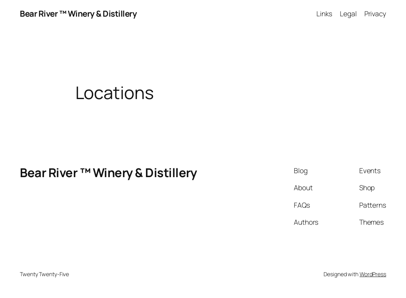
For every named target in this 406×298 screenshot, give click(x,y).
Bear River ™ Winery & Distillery (78, 13)
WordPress (373, 274)
